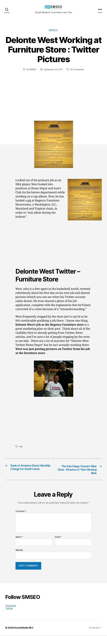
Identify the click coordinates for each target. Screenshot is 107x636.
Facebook (10, 606)
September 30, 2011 (53, 69)
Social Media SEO (24, 628)
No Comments (78, 69)
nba (21, 446)
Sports (53, 30)
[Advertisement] (53, 91)
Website (19, 551)
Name (19, 538)
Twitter (9, 609)
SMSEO (32, 69)
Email (58, 538)
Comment (20, 512)
